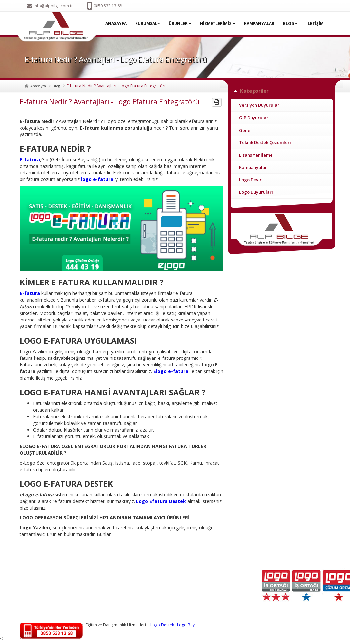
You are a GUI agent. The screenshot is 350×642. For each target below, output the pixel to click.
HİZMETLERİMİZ (217, 23)
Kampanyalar (253, 167)
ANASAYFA (116, 23)
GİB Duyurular (253, 118)
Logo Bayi (186, 625)
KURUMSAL (147, 23)
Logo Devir (250, 180)
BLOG (290, 23)
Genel (245, 130)
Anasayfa (38, 85)
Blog (56, 85)
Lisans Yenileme (256, 155)
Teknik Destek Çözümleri (265, 142)
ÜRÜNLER (180, 23)
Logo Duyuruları (256, 192)
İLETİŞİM (315, 23)
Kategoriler (254, 90)
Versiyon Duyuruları (260, 105)
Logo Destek (162, 625)
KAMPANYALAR (259, 23)
